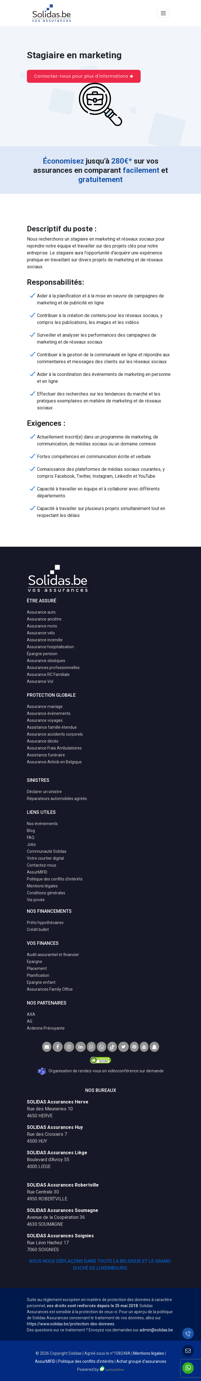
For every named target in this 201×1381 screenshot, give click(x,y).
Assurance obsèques (46, 660)
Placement (37, 968)
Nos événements (42, 823)
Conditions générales (46, 893)
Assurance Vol (40, 681)
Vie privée (36, 899)
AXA (31, 1014)
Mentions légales (42, 886)
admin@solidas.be (156, 1330)
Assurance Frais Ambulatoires (54, 748)
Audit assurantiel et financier (53, 954)
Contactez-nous (41, 865)
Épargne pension (42, 653)
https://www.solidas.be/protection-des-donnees (70, 1324)
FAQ (30, 837)
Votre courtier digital (45, 858)
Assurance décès (42, 741)
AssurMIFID (37, 872)
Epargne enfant (41, 982)
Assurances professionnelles (53, 667)
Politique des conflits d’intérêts (55, 879)
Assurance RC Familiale (48, 674)
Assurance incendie (45, 640)
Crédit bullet (38, 929)
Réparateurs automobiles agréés (57, 798)
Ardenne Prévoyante (46, 1028)
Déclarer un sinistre (44, 791)
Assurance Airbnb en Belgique (54, 762)
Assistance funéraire (46, 755)
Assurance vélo (41, 633)
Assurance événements (48, 713)
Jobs (31, 844)
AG (29, 1021)
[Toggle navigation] (163, 13)
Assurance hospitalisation (50, 646)
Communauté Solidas (46, 851)
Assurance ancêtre (44, 619)
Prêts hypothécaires (45, 922)
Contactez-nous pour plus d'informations (83, 76)
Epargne (34, 961)
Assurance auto (41, 612)
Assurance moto (42, 626)
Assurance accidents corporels (55, 734)
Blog (31, 830)
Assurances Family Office (50, 989)
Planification (38, 975)
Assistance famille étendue (52, 727)
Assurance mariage (45, 706)
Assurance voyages (45, 720)
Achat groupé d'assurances (141, 1361)
